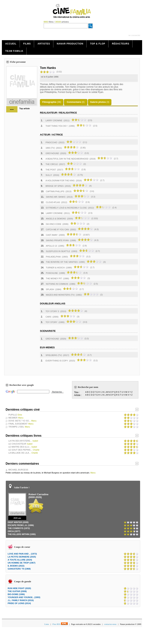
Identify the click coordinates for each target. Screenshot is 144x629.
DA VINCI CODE (53, 224)
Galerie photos (98, 102)
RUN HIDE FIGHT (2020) (19, 588)
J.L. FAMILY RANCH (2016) (21, 600)
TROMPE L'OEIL (16, 427)
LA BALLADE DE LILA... (19, 453)
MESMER (12, 418)
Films (27, 43)
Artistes (44, 43)
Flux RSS (60, 624)
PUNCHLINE (52, 273)
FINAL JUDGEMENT (18, 424)
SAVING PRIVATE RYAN (57, 240)
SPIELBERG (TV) (54, 355)
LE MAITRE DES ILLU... (19, 447)
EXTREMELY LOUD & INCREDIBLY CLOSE (66, 208)
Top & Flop (97, 43)
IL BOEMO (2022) (16, 566)
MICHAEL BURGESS (18, 470)
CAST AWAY (52, 235)
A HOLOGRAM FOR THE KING (60, 180)
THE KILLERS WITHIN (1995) (22, 534)
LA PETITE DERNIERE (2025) (22, 557)
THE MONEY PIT (54, 278)
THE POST (51, 170)
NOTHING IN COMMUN (57, 284)
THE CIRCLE (52, 164)
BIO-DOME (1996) (16, 594)
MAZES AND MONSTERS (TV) (60, 295)
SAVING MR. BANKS (55, 197)
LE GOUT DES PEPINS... (20, 450)
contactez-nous (110, 624)
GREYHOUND (52, 153)
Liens (46, 624)
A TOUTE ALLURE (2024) (20, 560)
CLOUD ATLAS (53, 202)
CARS (48, 317)
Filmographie (49, 102)
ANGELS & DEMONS (56, 218)
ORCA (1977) (14, 531)
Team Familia (14, 51)
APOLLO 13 (51, 246)
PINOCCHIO (51, 142)
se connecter (134, 35)
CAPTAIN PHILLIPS (55, 191)
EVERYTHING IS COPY (57, 361)
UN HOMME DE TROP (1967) (21, 563)
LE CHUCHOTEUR (17, 444)
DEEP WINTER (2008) (18, 522)
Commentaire (74, 102)
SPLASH (50, 289)
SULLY (49, 175)
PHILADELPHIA (53, 257)
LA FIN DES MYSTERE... (20, 441)
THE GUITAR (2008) (17, 591)
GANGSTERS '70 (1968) (19, 569)
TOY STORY (51, 322)
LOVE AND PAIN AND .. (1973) (22, 554)
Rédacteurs (120, 43)
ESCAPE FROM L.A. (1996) (21, 525)
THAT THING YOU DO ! (57, 126)
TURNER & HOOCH (55, 267)
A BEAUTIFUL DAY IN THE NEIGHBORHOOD (67, 159)
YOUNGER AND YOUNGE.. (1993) (24, 597)
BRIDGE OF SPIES (55, 186)
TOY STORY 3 (52, 311)
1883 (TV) (50, 148)
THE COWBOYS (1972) (19, 528)
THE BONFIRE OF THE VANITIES (62, 262)
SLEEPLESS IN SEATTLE (58, 251)
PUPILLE (12, 415)
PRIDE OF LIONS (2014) (19, 603)
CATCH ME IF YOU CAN (57, 229)
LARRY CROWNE (54, 120)
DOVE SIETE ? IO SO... (19, 421)
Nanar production (70, 43)
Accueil (10, 43)
